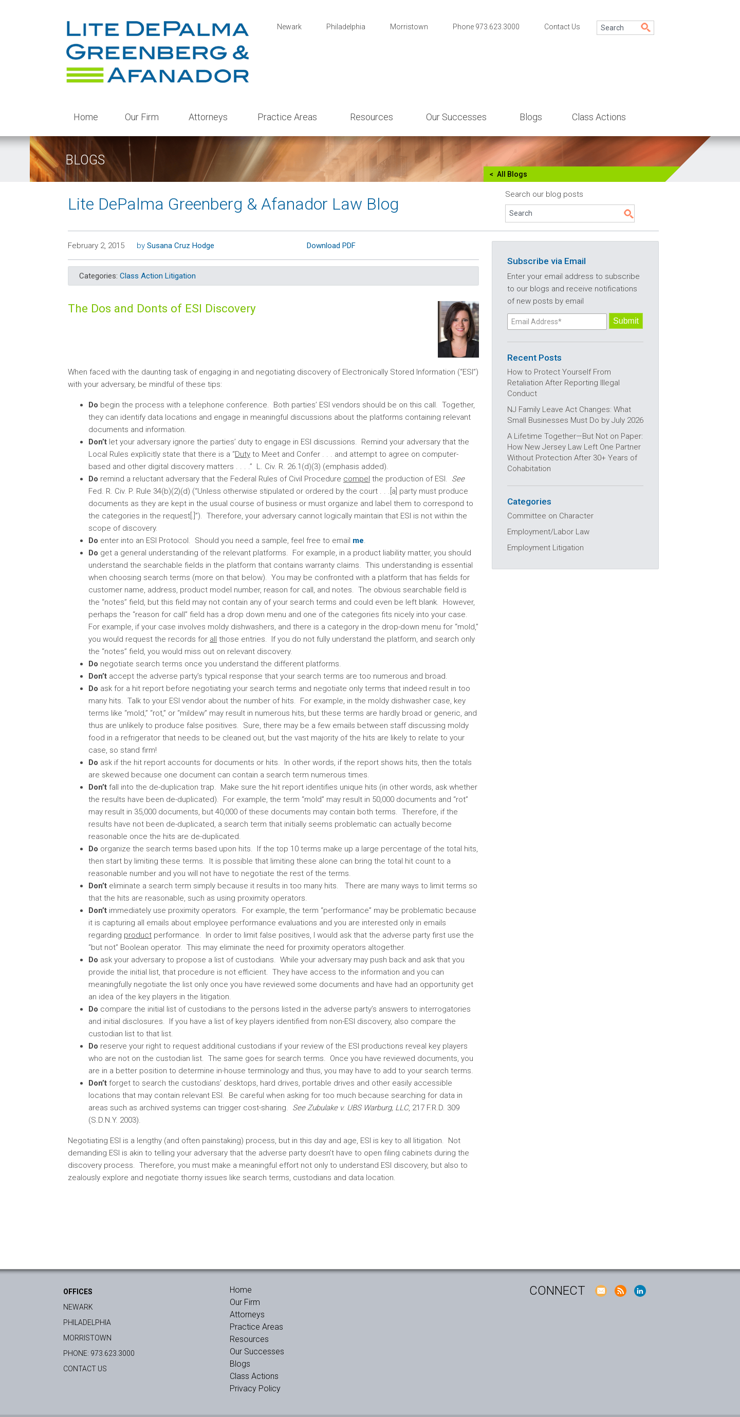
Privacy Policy (255, 1388)
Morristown (409, 27)
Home (85, 116)
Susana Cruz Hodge (180, 245)
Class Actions (599, 116)
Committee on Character (550, 515)
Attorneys (208, 116)
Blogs (531, 116)
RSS (620, 1290)
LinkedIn (639, 1290)
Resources (371, 116)
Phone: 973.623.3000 (99, 1353)
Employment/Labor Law (548, 531)
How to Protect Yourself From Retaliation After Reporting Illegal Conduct (563, 382)
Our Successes (456, 116)
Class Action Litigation (158, 276)
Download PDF (331, 245)
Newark (289, 27)
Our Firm (142, 116)
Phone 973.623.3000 (486, 27)
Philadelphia (345, 27)
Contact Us (562, 27)
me (358, 540)
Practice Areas (287, 116)
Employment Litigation (545, 547)
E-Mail (600, 1290)
